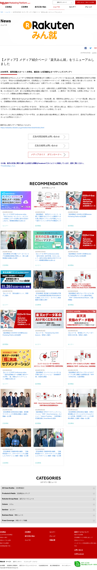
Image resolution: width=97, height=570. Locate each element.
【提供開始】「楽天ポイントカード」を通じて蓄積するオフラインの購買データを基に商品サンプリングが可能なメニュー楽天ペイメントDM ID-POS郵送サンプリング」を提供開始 (48, 218)
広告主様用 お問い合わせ (46, 146)
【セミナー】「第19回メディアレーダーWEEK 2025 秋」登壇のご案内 (81, 334)
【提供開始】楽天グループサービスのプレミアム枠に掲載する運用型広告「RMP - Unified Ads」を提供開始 (81, 375)
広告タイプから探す (5, 540)
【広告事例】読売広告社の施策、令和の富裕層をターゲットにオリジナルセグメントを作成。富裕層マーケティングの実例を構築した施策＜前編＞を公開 (81, 415)
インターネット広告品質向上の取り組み (85, 543)
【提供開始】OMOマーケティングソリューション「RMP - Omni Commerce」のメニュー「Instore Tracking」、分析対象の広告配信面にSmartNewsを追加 (48, 415)
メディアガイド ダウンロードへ (46, 155)
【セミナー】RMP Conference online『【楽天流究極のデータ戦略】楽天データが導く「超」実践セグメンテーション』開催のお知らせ (15, 376)
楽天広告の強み (30, 536)
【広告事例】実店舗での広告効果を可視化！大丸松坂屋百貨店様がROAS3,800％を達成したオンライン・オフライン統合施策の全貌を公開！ (48, 297)
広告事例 (28, 532)
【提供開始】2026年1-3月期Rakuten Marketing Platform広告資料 (79, 255)
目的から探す (3, 537)
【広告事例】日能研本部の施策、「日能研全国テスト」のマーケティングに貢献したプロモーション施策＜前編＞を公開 (48, 454)
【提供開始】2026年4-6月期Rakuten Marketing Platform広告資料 (80, 215)
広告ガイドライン (79, 540)
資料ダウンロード (62, 2)
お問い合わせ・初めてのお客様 (85, 2)
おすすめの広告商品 (6, 534)
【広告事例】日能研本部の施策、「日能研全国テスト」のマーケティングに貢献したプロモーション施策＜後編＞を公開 (15, 454)
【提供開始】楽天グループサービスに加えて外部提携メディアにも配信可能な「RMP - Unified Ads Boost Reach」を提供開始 (81, 297)
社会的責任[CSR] (43, 565)
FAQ (75, 546)
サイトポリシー (66, 565)
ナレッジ (52, 536)
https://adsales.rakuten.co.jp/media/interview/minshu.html (22, 128)
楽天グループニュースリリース (28, 565)
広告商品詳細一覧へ (5, 546)
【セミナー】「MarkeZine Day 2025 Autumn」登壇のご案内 (47, 334)
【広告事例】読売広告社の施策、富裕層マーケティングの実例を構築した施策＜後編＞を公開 (15, 414)
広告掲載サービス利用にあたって (83, 537)
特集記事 (52, 540)
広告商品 (3, 532)
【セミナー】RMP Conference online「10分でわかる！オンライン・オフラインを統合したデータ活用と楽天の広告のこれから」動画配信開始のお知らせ (15, 218)
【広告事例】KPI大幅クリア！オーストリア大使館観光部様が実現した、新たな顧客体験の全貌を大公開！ (16, 256)
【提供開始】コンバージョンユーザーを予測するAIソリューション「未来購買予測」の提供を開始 (48, 375)
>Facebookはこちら (8, 166)
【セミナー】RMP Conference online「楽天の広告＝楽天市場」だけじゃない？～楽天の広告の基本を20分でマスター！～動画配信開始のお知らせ (48, 257)
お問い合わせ (78, 550)
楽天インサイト (17, 561)
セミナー (52, 532)
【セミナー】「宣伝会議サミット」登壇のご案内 (15, 294)
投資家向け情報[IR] (12, 565)
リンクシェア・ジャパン (30, 561)
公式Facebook (79, 554)
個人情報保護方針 (55, 565)
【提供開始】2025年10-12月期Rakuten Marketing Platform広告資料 (15, 334)
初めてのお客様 (4, 543)
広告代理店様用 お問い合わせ (46, 137)
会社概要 (2, 565)
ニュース (28, 540)
